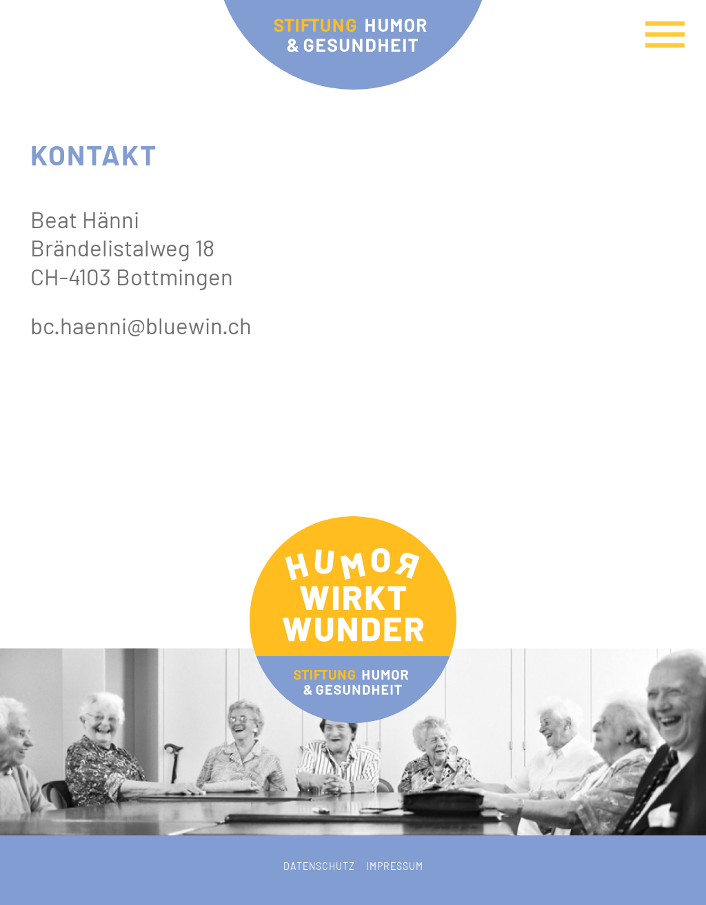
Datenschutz (319, 866)
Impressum (394, 866)
